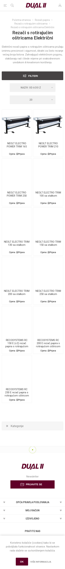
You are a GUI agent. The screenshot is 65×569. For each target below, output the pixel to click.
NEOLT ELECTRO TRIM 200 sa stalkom (16, 292)
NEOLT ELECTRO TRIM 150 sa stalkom (48, 243)
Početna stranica (21, 20)
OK (22, 561)
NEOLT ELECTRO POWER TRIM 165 (17, 145)
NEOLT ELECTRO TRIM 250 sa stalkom (48, 292)
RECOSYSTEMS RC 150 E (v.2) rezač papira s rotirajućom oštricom (16, 345)
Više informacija (40, 561)
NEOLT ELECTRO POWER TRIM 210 (48, 145)
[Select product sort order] (32, 87)
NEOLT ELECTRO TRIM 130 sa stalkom (16, 243)
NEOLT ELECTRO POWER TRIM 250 (17, 194)
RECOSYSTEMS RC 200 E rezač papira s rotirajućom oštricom (48, 343)
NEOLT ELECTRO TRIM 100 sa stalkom (48, 194)
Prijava (21, 154)
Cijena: (12, 154)
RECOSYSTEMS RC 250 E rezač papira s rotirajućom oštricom (17, 392)
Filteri (33, 75)
